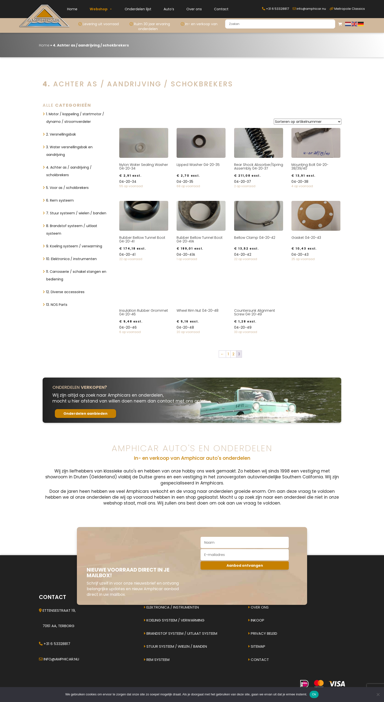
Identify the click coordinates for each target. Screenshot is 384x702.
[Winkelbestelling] (307, 122)
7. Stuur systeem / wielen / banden (76, 213)
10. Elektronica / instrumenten (71, 258)
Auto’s (169, 9)
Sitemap (256, 646)
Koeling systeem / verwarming (174, 620)
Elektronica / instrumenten (171, 607)
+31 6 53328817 (275, 8)
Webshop (101, 9)
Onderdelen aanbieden (85, 413)
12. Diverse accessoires (65, 291)
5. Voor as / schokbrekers (67, 187)
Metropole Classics (347, 8)
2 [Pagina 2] (233, 354)
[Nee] (377, 694)
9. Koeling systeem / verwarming (74, 246)
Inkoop (256, 620)
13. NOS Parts (56, 304)
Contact (221, 9)
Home (72, 9)
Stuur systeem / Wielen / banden (175, 646)
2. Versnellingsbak (61, 134)
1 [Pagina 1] (228, 354)
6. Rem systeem (60, 200)
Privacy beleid (262, 633)
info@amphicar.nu (309, 8)
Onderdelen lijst (138, 9)
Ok (314, 694)
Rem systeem (156, 659)
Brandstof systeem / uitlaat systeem (180, 633)
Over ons (194, 9)
